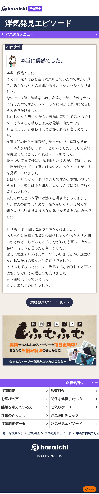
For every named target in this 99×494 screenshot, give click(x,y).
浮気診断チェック (65, 417)
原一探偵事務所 (13, 434)
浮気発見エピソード (66, 425)
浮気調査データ (13, 425)
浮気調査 (35, 8)
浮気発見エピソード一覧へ (48, 303)
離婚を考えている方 (17, 408)
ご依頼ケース (61, 408)
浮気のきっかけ (13, 417)
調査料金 (58, 392)
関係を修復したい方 (66, 400)
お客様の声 (10, 400)
